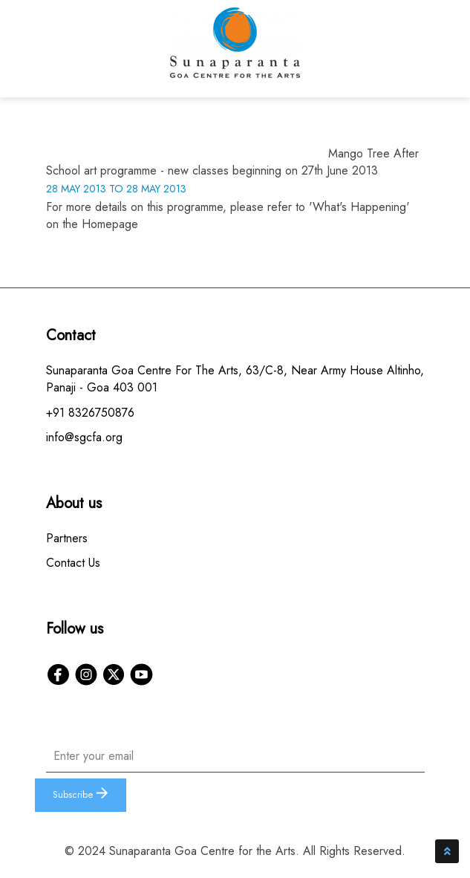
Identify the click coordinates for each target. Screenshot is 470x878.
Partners (67, 538)
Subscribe (80, 794)
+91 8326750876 (90, 412)
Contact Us (73, 562)
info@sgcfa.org (84, 437)
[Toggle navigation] (410, 52)
